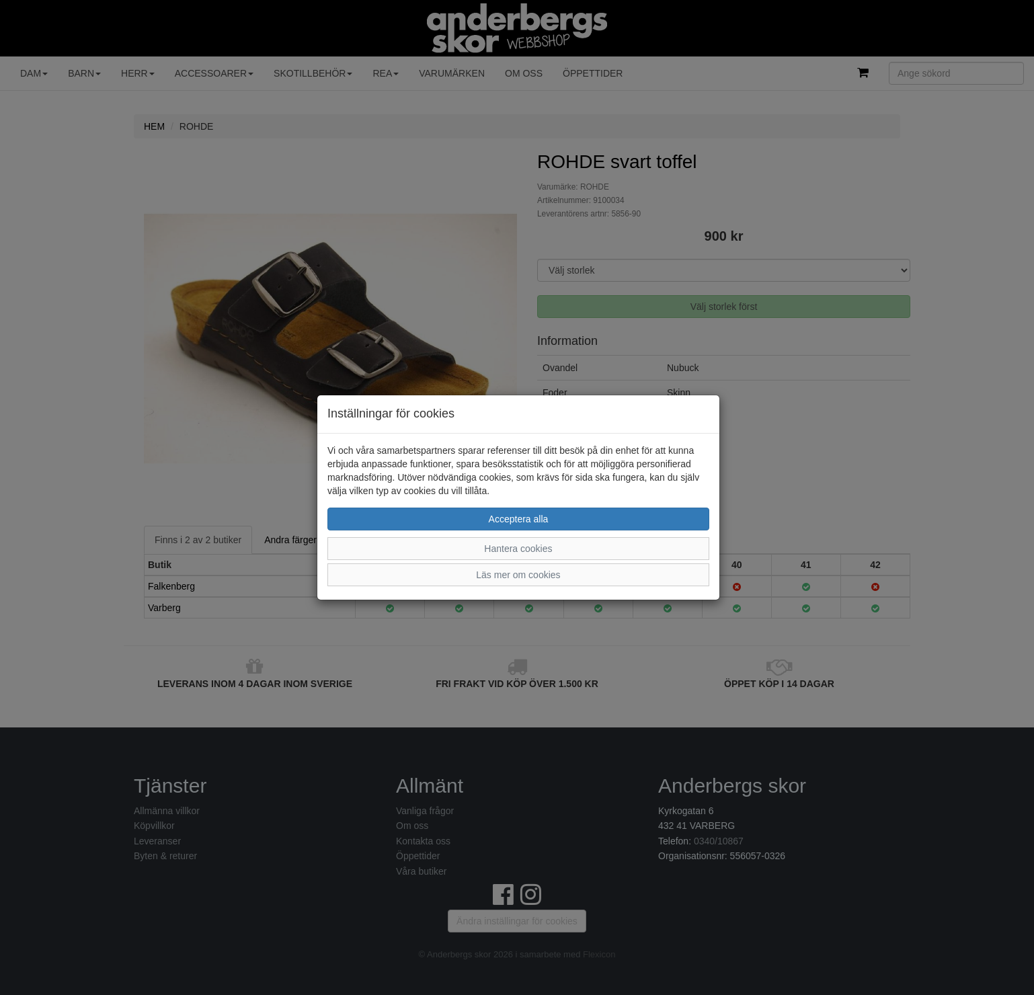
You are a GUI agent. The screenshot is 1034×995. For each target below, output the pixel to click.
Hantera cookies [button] (518, 548)
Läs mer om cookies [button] (518, 574)
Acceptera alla (519, 519)
